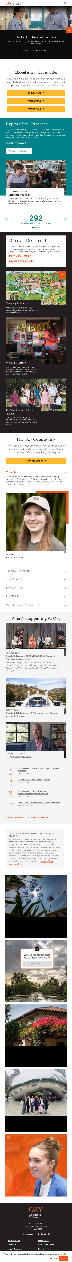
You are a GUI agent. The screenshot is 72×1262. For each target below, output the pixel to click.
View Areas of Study (17, 150)
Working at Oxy (14, 1240)
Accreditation (43, 1240)
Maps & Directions (15, 1249)
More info (62, 1253)
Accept (64, 1258)
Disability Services (45, 1249)
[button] (2, 19)
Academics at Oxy (15, 143)
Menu (64, 3)
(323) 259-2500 (36, 1229)
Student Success (19, 195)
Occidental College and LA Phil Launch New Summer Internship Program (32, 714)
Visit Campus (34, 100)
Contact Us (12, 1244)
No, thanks (54, 1258)
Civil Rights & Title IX (46, 1244)
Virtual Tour (34, 109)
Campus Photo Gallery (21, 261)
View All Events (14, 817)
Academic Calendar (38, 817)
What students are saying (36, 50)
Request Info (35, 92)
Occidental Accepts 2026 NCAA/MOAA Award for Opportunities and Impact (31, 657)
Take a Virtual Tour (19, 256)
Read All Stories (34, 461)
